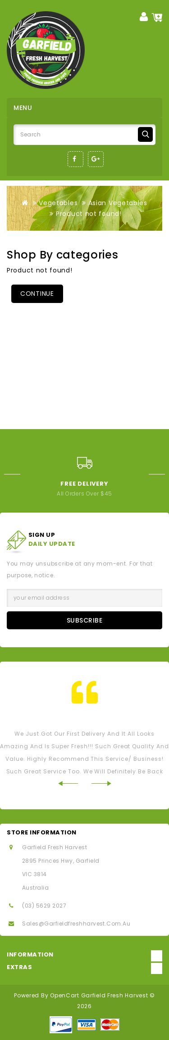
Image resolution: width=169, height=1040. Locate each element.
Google (95, 159)
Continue (37, 293)
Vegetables (58, 202)
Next (159, 474)
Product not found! (89, 213)
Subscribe (85, 620)
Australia (35, 887)
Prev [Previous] (10, 474)
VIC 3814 (34, 874)
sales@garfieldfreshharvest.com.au (76, 923)
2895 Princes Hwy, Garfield (60, 860)
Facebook (75, 159)
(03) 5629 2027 (44, 905)
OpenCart (64, 995)
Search (145, 134)
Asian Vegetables (117, 202)
